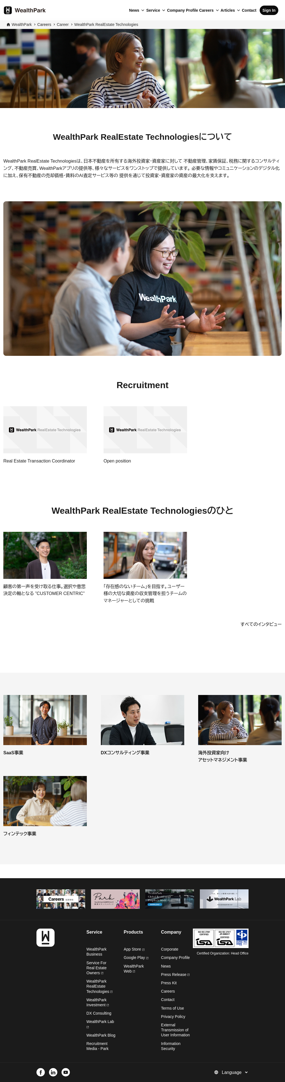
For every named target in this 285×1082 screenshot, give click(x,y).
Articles (228, 10)
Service (153, 10)
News (134, 10)
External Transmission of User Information (175, 1030)
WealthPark (22, 24)
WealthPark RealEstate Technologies (106, 24)
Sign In (269, 10)
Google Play (136, 957)
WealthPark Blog (101, 1035)
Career (63, 24)
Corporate (169, 949)
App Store (134, 949)
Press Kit (169, 983)
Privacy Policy (173, 1016)
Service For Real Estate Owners (97, 968)
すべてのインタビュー (261, 624)
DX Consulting (99, 1013)
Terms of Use (172, 1008)
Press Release (175, 974)
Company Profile (182, 10)
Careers (206, 10)
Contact (249, 10)
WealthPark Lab (100, 1021)
